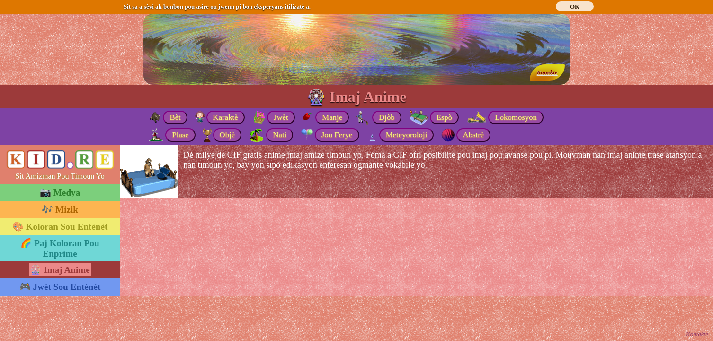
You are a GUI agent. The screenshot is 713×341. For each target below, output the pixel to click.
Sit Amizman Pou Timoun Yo (60, 176)
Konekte (547, 72)
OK (574, 6)
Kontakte (697, 334)
